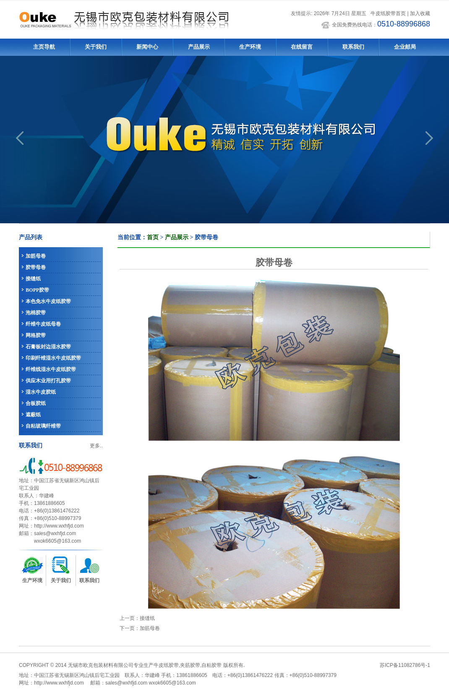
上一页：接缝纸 (137, 618)
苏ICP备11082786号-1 (405, 665)
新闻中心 (147, 47)
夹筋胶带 (190, 665)
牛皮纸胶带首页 (388, 13)
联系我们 (353, 47)
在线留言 (302, 47)
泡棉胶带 (36, 313)
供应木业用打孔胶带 (48, 381)
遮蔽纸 (33, 415)
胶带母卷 (36, 267)
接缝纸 (33, 279)
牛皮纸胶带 (166, 665)
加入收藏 (420, 13)
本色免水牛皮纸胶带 (48, 301)
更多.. (96, 446)
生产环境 (250, 47)
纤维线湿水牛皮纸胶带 (51, 369)
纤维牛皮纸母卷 (43, 324)
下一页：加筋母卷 (140, 628)
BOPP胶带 (37, 290)
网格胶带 (36, 335)
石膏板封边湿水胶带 (48, 347)
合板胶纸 (36, 403)
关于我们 (96, 47)
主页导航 (44, 47)
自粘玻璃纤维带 (43, 426)
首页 (153, 237)
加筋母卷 (36, 256)
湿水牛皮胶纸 (41, 392)
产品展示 (199, 47)
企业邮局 (405, 47)
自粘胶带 (211, 665)
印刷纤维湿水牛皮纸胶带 (53, 358)
